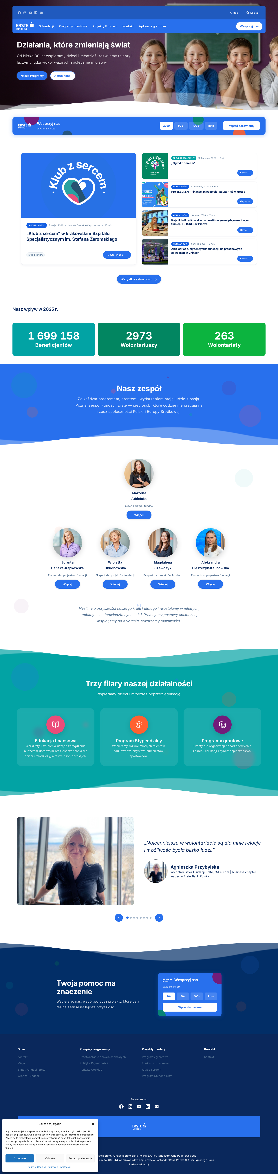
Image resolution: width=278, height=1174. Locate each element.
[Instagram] (25, 12)
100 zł (196, 125)
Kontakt (23, 1057)
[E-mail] (41, 12)
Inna (211, 125)
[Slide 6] (144, 918)
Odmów (50, 1158)
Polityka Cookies (37, 1167)
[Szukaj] (252, 12)
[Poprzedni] (119, 918)
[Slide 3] (134, 918)
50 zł (181, 125)
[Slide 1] (127, 918)
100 (197, 996)
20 (169, 996)
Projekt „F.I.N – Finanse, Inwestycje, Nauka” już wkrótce (208, 191)
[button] (93, 1124)
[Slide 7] (147, 918)
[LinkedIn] (36, 12)
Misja (21, 1063)
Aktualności (62, 76)
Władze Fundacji (29, 1076)
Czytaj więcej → (117, 254)
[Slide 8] (150, 918)
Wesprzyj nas (249, 26)
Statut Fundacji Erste (31, 1069)
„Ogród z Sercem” (183, 163)
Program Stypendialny (157, 1076)
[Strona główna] (25, 26)
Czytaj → (245, 172)
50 (182, 996)
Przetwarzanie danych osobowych (103, 1057)
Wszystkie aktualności (139, 279)
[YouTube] (30, 12)
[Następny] (159, 918)
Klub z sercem (35, 255)
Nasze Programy (32, 76)
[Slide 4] (137, 918)
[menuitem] (46, 26)
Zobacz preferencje (80, 1158)
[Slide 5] (141, 918)
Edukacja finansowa (155, 1063)
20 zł (166, 125)
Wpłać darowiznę (241, 126)
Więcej (139, 515)
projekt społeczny (184, 158)
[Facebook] (19, 12)
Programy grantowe (155, 1057)
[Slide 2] (131, 918)
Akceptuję (20, 1158)
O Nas (234, 12)
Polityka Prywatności (59, 1167)
